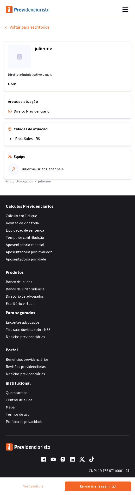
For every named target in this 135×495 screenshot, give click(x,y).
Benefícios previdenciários (27, 359)
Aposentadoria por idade (26, 259)
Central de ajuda (19, 400)
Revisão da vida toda (22, 223)
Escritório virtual (20, 303)
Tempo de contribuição (25, 237)
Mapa (10, 407)
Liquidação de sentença (25, 230)
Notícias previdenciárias (25, 337)
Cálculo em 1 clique (21, 216)
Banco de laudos (19, 282)
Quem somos (16, 393)
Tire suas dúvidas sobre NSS (28, 330)
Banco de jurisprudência (25, 289)
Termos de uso (18, 414)
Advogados (24, 181)
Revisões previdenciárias (26, 367)
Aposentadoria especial (25, 245)
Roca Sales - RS (27, 138)
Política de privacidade (24, 422)
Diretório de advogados (25, 296)
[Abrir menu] (125, 9)
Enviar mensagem (98, 486)
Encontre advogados (22, 322)
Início (7, 181)
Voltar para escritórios (27, 27)
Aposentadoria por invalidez (29, 252)
